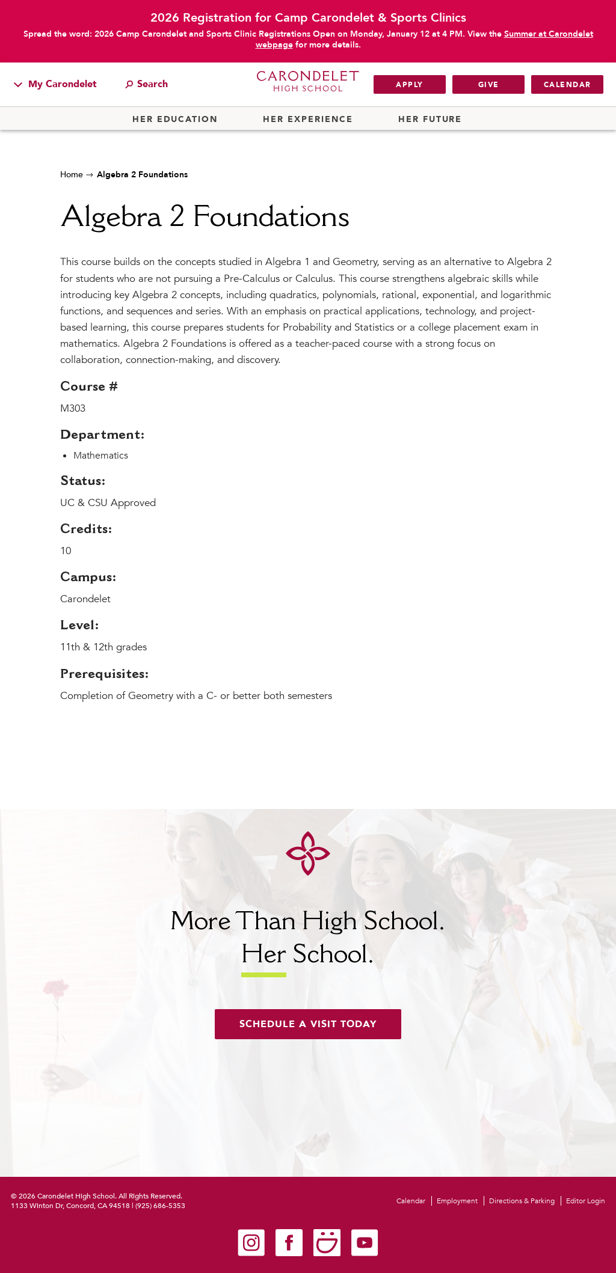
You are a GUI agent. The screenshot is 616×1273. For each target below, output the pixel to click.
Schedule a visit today (308, 1024)
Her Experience (308, 119)
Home (71, 174)
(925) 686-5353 (160, 1205)
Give (488, 85)
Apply (410, 85)
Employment (457, 1201)
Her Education (175, 119)
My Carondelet (55, 84)
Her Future (430, 119)
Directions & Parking (522, 1201)
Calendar (567, 85)
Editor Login (585, 1201)
